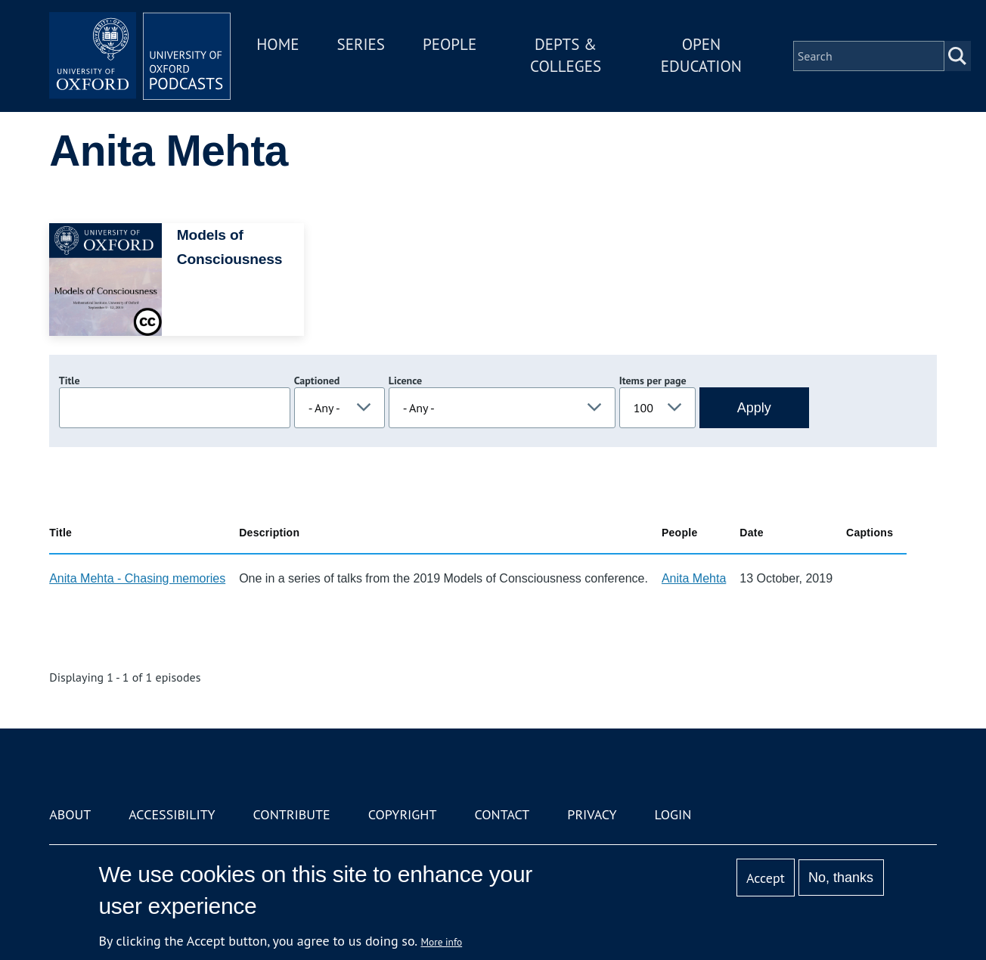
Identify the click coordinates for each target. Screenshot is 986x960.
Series (361, 44)
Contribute (291, 814)
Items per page (653, 380)
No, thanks (840, 877)
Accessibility (172, 814)
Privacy (591, 814)
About (70, 814)
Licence (405, 380)
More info (442, 942)
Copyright (402, 814)
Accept (765, 878)
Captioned (317, 380)
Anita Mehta (694, 578)
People (449, 44)
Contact (501, 814)
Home (277, 44)
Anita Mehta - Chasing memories (137, 578)
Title (69, 380)
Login (673, 814)
